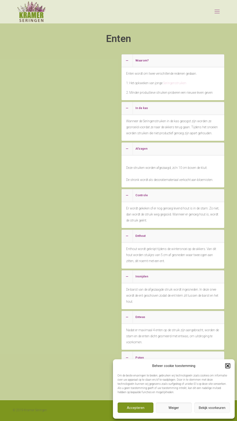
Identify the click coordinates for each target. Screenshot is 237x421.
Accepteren (135, 408)
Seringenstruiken (174, 83)
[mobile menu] (217, 12)
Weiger (173, 408)
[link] (173, 77)
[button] (227, 365)
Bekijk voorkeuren (212, 408)
